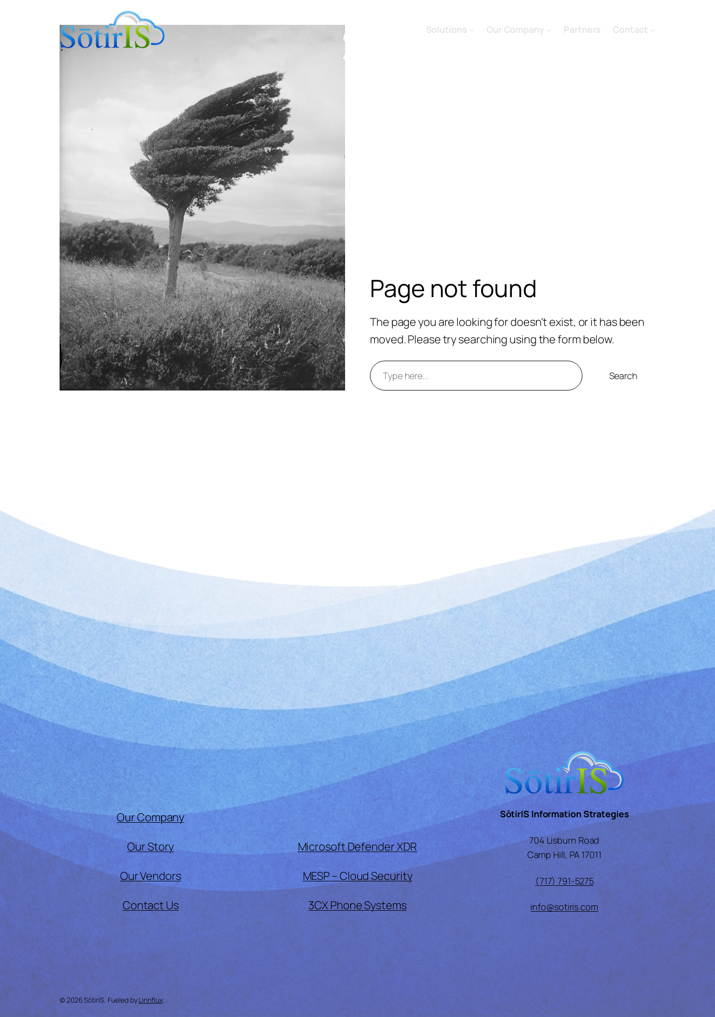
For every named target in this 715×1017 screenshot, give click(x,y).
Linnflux (150, 1000)
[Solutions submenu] (472, 29)
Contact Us (151, 905)
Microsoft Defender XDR (358, 846)
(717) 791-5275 (564, 881)
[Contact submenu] (652, 29)
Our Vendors (150, 875)
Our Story (150, 846)
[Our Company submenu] (549, 29)
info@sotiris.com (564, 907)
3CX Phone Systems (357, 905)
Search (623, 376)
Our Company (150, 817)
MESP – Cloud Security (358, 875)
